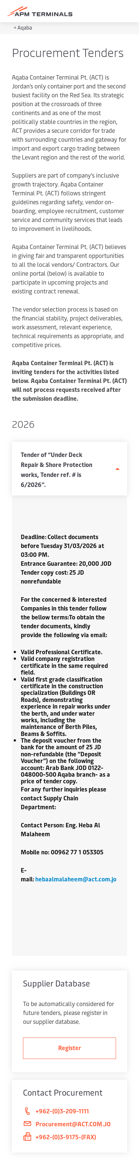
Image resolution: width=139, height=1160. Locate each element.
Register (69, 1047)
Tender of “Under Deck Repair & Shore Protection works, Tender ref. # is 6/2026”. (56, 469)
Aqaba (24, 27)
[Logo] (39, 11)
